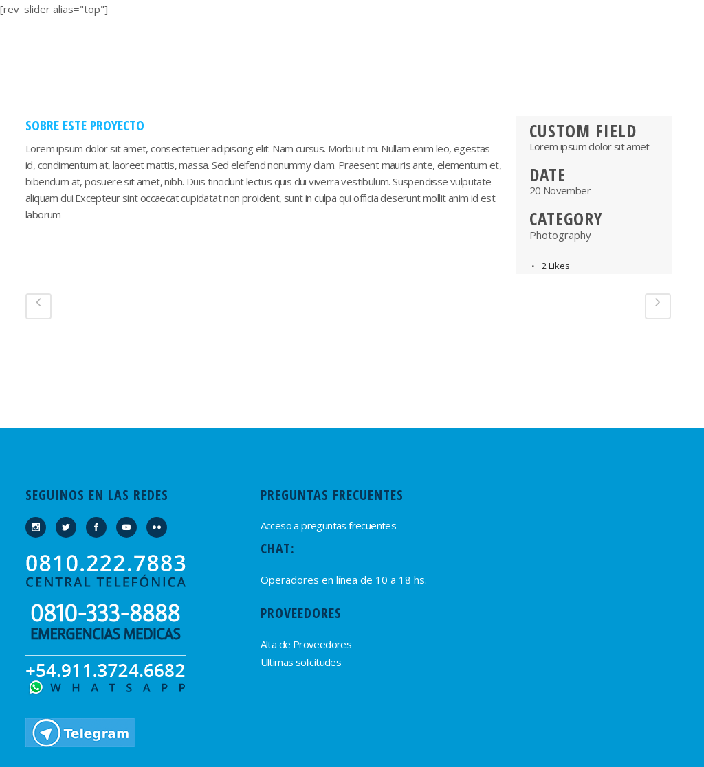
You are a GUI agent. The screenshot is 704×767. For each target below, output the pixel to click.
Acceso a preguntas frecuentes (329, 525)
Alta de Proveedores (306, 644)
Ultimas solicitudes (301, 662)
